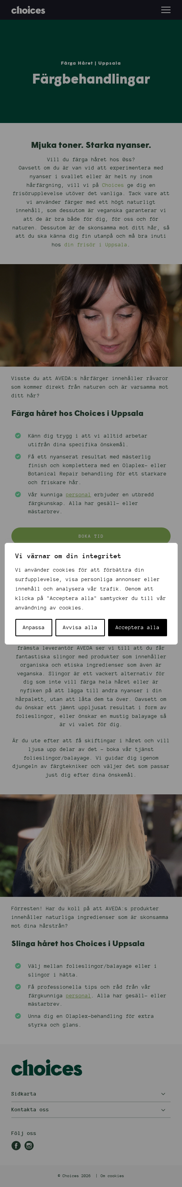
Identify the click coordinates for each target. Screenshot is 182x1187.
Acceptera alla (138, 627)
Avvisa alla (80, 627)
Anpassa (34, 627)
